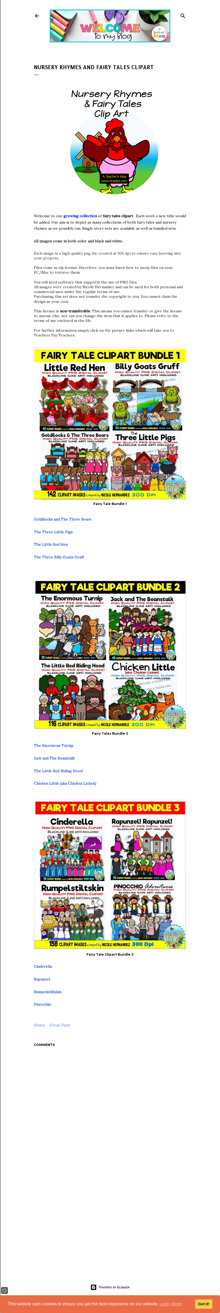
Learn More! (170, 1304)
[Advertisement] (110, 1220)
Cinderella (43, 966)
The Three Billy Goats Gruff (59, 557)
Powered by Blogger (110, 1287)
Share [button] (39, 1025)
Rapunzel (42, 979)
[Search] (183, 15)
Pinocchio (42, 1004)
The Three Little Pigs (53, 532)
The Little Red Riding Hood (58, 771)
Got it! (203, 1304)
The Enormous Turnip (54, 745)
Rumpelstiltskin (47, 992)
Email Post (59, 1025)
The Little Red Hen (51, 544)
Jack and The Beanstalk (54, 758)
